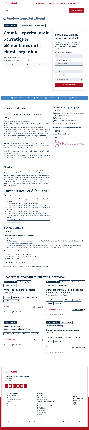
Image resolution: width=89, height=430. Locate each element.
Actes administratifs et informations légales (43, 422)
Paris (55, 137)
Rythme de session (61, 60)
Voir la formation (35, 307)
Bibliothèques (41, 408)
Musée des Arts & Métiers (45, 406)
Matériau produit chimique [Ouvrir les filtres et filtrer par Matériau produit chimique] (55, 326)
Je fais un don (11, 404)
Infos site (10, 422)
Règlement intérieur (21, 422)
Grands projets (11, 406)
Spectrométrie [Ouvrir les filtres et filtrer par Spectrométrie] (39, 25)
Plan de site (41, 414)
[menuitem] (41, 3)
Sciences (24, 18)
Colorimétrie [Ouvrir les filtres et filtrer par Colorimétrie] (65, 282)
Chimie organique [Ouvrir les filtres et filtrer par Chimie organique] (24, 282)
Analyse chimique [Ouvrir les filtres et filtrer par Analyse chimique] (78, 282)
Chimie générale (40, 18)
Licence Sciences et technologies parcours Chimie (23, 203)
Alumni (9, 402)
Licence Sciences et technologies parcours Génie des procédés (27, 205)
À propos (40, 393)
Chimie (31, 18)
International (41, 410)
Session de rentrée (61, 76)
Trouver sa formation (13, 18)
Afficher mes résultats (69, 84)
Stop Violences (42, 412)
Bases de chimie (11, 326)
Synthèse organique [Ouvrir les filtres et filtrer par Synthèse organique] (25, 25)
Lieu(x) (57, 68)
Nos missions (11, 397)
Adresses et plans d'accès (45, 402)
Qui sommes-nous (13, 393)
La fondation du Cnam (14, 399)
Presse (39, 395)
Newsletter (78, 422)
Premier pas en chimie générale (19, 290)
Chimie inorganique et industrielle (62, 330)
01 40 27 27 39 (62, 118)
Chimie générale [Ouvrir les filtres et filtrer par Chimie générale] (10, 25)
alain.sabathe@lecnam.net (68, 121)
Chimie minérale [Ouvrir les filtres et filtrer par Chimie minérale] (10, 285)
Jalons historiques (13, 395)
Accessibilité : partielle (65, 422)
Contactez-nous (77, 10)
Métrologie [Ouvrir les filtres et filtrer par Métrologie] (63, 285)
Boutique (40, 404)
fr (3, 18)
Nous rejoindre (42, 397)
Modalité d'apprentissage (63, 52)
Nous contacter (42, 399)
